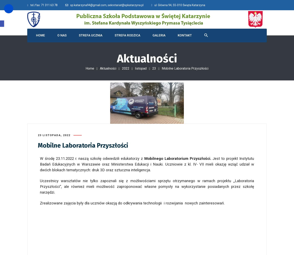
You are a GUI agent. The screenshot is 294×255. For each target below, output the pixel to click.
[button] (2, 23)
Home (90, 68)
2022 (125, 68)
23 (154, 68)
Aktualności (108, 68)
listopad (141, 68)
